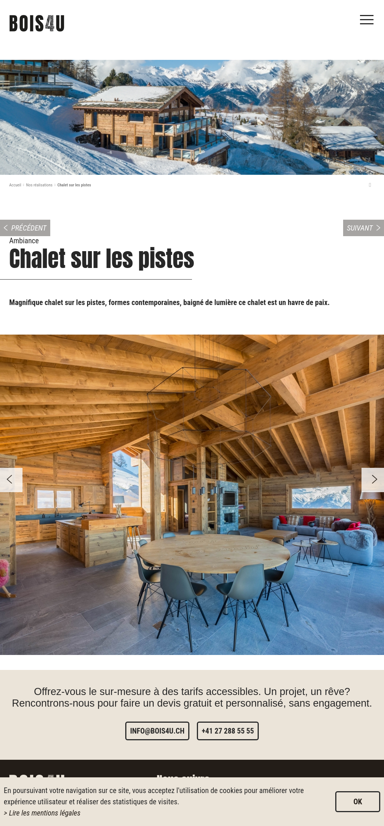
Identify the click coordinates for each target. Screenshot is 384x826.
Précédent (28, 227)
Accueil (15, 185)
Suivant (360, 227)
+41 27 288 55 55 (228, 730)
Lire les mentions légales (45, 812)
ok (357, 801)
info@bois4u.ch (157, 730)
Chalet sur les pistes (74, 185)
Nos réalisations (39, 185)
